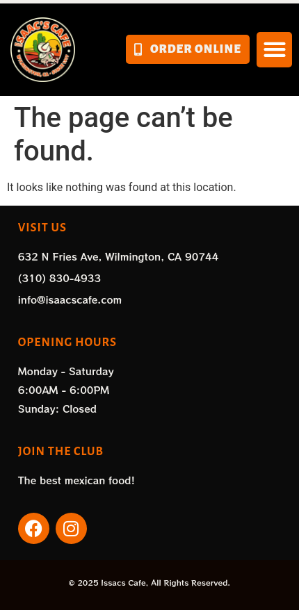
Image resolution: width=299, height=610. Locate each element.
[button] (274, 49)
